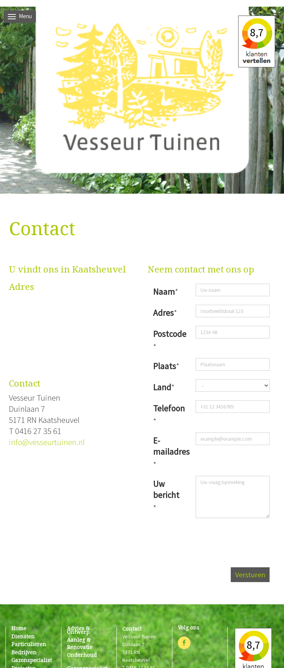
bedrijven (24, 652)
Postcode (168, 333)
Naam (164, 291)
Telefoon (168, 408)
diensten (23, 636)
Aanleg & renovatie (79, 643)
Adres (163, 312)
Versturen (250, 574)
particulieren (28, 644)
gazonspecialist (31, 660)
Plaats (164, 366)
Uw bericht (166, 489)
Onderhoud (82, 654)
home (18, 628)
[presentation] (213, 538)
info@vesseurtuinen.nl (47, 442)
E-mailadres (168, 446)
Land (162, 387)
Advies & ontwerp (78, 630)
